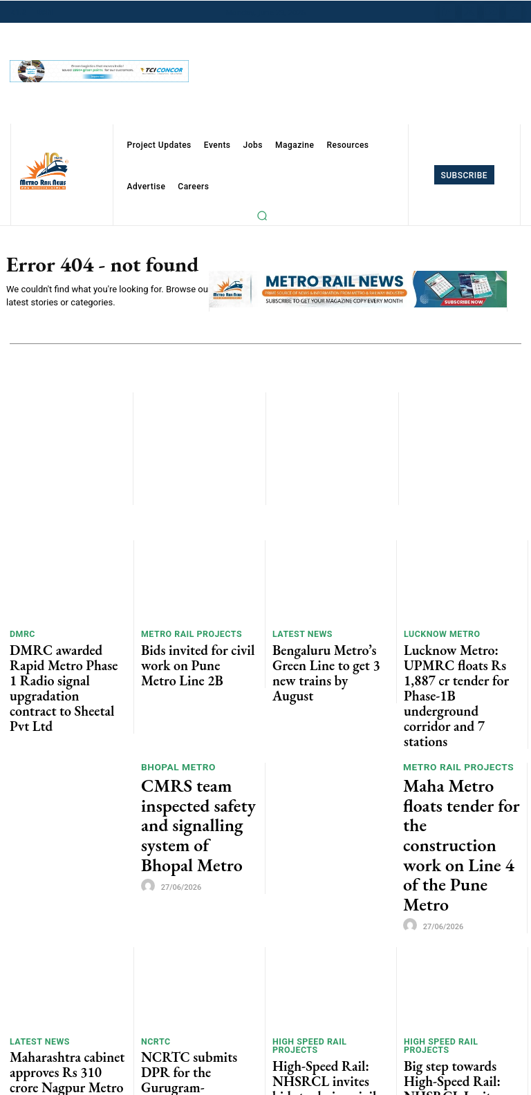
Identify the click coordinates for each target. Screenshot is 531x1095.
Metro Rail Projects (186, 635)
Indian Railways (181, 983)
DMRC (21, 635)
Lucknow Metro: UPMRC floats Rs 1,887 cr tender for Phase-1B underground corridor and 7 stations (459, 663)
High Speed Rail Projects (327, 903)
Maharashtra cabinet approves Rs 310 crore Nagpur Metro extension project (58, 931)
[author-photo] (150, 769)
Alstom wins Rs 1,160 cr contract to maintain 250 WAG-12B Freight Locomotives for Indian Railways (458, 1022)
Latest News (299, 635)
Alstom (422, 982)
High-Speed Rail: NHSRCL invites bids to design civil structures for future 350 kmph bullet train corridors (327, 931)
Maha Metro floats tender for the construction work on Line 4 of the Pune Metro (454, 743)
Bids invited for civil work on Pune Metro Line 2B (198, 652)
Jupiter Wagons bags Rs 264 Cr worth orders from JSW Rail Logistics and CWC (199, 1018)
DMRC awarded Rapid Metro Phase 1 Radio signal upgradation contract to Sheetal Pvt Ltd (63, 663)
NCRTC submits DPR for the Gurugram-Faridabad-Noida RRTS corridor (193, 926)
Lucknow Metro (438, 635)
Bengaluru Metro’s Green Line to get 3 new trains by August (324, 658)
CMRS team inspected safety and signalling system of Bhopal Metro (197, 738)
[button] (262, 216)
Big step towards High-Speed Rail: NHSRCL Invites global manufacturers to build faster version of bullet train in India (461, 936)
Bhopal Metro (176, 710)
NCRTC (154, 903)
